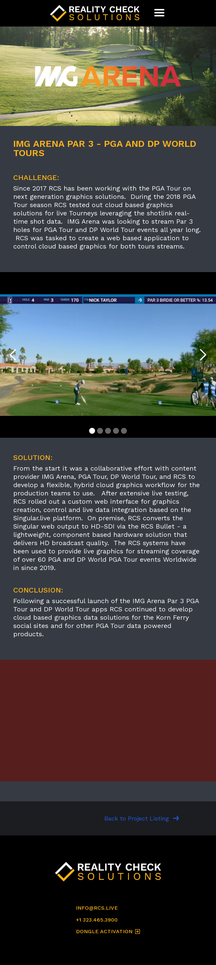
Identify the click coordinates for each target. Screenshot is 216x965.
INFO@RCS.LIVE (97, 908)
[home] (96, 13)
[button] (159, 13)
